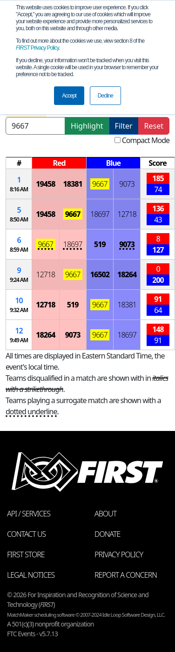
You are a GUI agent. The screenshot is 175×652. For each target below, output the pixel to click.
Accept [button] (69, 95)
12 (18, 331)
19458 (45, 184)
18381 (72, 184)
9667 (100, 184)
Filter (124, 126)
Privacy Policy (37, 48)
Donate (107, 534)
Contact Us (26, 534)
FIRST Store (26, 554)
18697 (99, 214)
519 (100, 244)
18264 (126, 274)
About (105, 514)
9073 (127, 184)
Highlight (87, 126)
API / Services (28, 514)
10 (18, 300)
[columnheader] (19, 163)
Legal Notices (30, 575)
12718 (126, 214)
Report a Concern (125, 575)
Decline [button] (105, 95)
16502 (99, 274)
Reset (153, 126)
